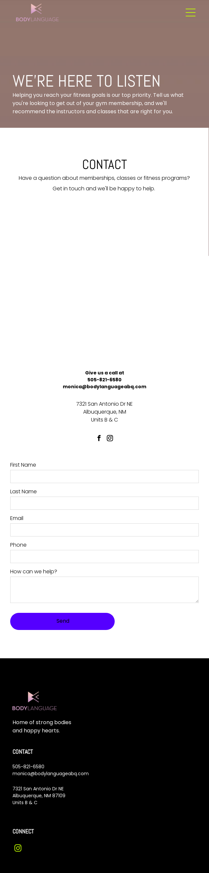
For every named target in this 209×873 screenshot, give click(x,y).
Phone (18, 545)
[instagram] (110, 439)
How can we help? (33, 571)
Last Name (23, 491)
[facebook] (99, 439)
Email (16, 518)
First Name (23, 465)
